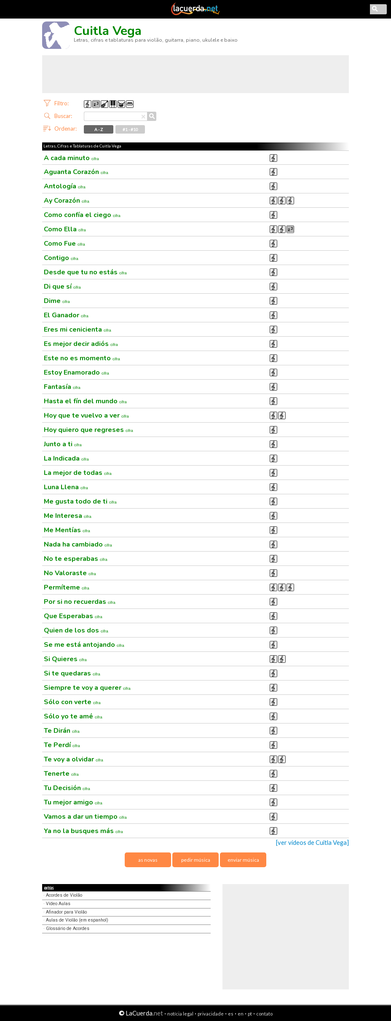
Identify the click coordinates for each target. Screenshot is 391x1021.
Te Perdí (62, 745)
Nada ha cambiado (78, 544)
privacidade (211, 1013)
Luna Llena (66, 487)
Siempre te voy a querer (87, 687)
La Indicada (66, 458)
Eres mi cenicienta (77, 329)
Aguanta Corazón (76, 172)
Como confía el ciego (82, 215)
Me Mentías (67, 530)
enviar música (243, 860)
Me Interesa (67, 515)
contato (264, 1013)
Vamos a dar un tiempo (85, 816)
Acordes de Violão (64, 895)
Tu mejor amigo (73, 802)
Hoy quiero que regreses (88, 429)
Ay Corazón (66, 200)
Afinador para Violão (66, 912)
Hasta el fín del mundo (85, 401)
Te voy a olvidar (73, 759)
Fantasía (62, 386)
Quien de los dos (76, 630)
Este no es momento (82, 358)
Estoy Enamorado (76, 372)
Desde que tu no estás (85, 272)
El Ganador (66, 315)
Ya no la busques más (83, 831)
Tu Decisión (67, 788)
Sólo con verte (72, 702)
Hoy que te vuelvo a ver (86, 415)
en (241, 1013)
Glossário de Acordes (67, 928)
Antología (65, 186)
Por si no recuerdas (79, 601)
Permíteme (66, 587)
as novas (148, 860)
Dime (57, 300)
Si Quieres (65, 659)
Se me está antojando (84, 644)
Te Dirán (62, 730)
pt (250, 1013)
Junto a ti (63, 444)
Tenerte (61, 773)
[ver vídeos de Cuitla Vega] (312, 842)
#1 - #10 (130, 129)
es (230, 1013)
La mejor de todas (78, 472)
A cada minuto (71, 158)
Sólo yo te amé (73, 716)
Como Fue (64, 243)
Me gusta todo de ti (80, 501)
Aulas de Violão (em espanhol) (77, 920)
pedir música (195, 860)
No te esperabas (75, 558)
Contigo (61, 258)
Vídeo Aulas (58, 903)
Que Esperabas (73, 616)
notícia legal (180, 1013)
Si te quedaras (72, 673)
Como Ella (65, 229)
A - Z (98, 129)
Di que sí (62, 286)
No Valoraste (70, 573)
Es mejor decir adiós (81, 343)
